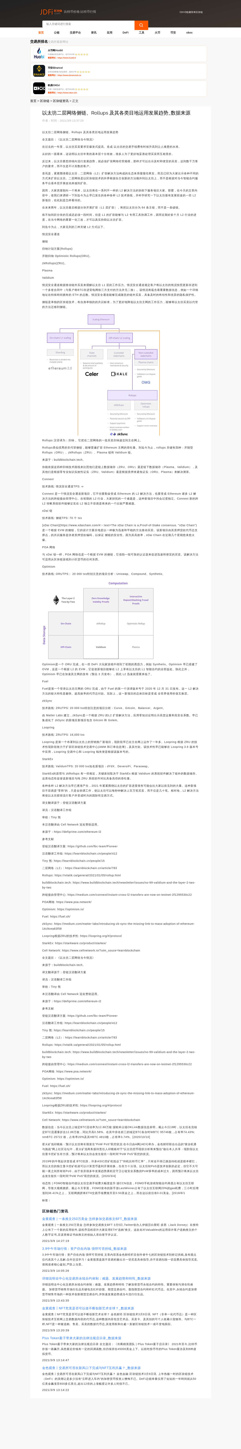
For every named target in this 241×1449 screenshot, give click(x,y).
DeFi (125, 28)
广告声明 (109, 1422)
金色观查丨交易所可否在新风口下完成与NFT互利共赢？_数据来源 (91, 1330)
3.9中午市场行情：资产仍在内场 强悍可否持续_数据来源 (84, 1210)
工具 (141, 28)
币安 (173, 28)
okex (189, 28)
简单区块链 (89, 1444)
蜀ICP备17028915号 (106, 1444)
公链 (56, 28)
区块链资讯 (61, 63)
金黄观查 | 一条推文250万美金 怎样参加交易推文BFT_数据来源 (89, 1180)
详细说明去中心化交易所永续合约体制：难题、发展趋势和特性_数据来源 (96, 1240)
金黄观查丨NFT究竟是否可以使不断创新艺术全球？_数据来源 (88, 1270)
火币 (157, 28)
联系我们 (70, 1422)
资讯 (93, 28)
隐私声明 (90, 1422)
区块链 (44, 63)
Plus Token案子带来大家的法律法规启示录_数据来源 (81, 1300)
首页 (41, 28)
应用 (109, 28)
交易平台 (75, 28)
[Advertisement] (120, 1389)
